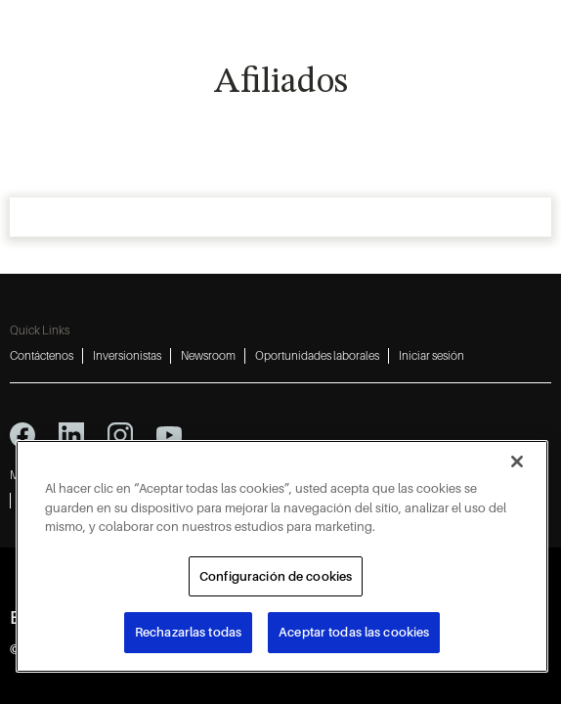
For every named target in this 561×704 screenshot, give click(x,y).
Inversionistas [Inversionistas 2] (127, 356)
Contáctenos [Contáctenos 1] (41, 356)
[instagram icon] (120, 435)
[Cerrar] (517, 461)
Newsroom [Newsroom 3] (208, 356)
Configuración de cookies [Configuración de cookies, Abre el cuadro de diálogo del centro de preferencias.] (275, 576)
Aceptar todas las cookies (354, 632)
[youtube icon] (169, 435)
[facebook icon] (22, 435)
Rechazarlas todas (188, 632)
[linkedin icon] (71, 435)
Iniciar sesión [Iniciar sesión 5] (431, 356)
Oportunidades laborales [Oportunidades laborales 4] (317, 356)
